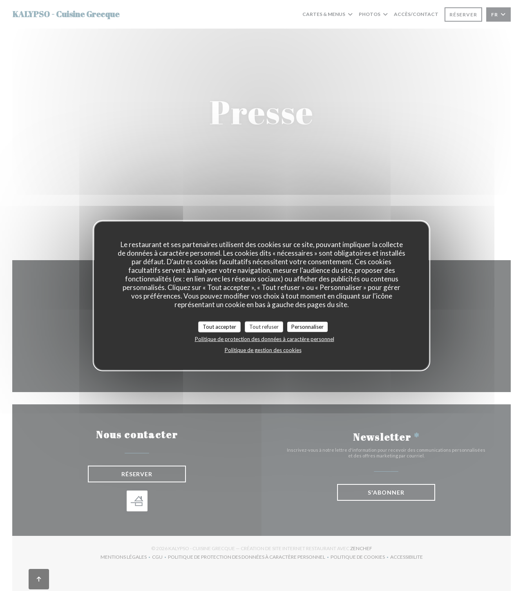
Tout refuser (264, 326)
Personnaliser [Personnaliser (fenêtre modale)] (307, 326)
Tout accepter (219, 326)
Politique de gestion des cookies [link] (263, 350)
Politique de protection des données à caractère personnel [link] (264, 339)
